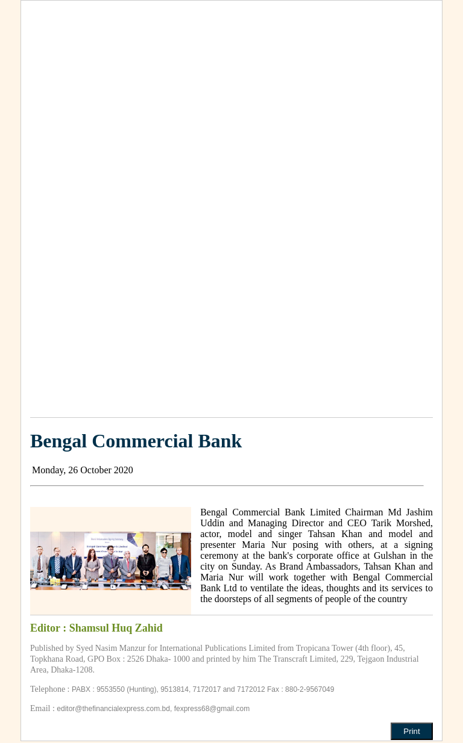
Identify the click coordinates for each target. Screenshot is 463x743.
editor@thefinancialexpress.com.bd (113, 708)
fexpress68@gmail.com (212, 708)
